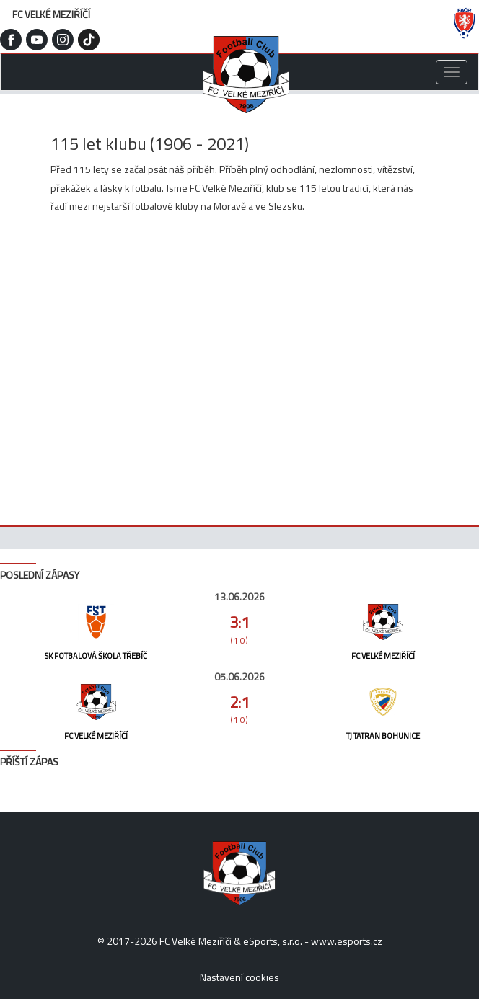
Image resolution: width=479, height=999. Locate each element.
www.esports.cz (346, 941)
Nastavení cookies (239, 977)
